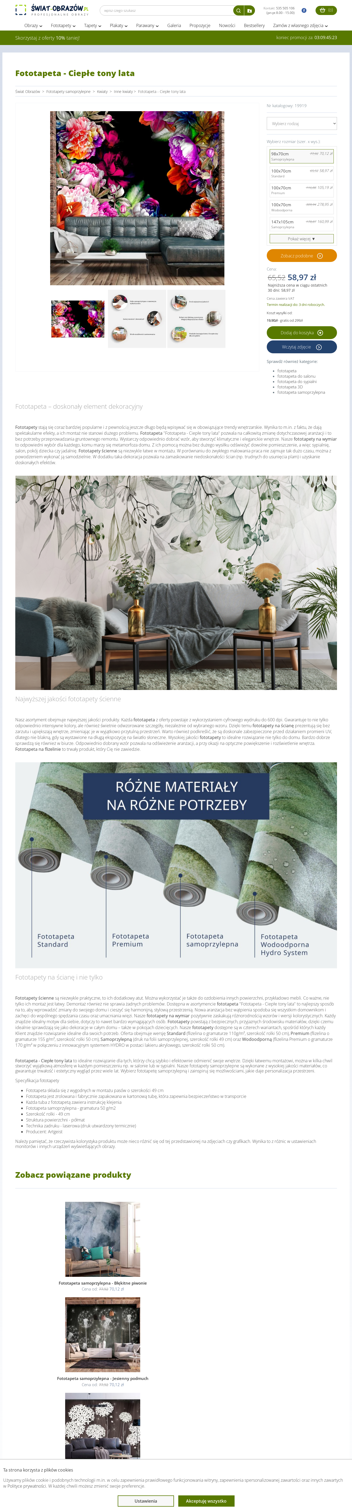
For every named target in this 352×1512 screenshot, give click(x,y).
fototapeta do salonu (296, 377)
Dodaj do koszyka (302, 333)
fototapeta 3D (290, 387)
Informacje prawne (88, 1448)
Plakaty (116, 26)
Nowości (227, 26)
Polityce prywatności (27, 1486)
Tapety (90, 26)
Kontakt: (279, 10)
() (326, 10)
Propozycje (200, 26)
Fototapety (61, 26)
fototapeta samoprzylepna (301, 393)
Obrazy (31, 26)
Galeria (174, 26)
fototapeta (287, 371)
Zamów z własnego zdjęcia (298, 26)
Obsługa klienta (33, 1448)
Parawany (145, 26)
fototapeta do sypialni (297, 382)
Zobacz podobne (297, 257)
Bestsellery (254, 26)
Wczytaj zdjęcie (297, 348)
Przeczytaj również (146, 1448)
